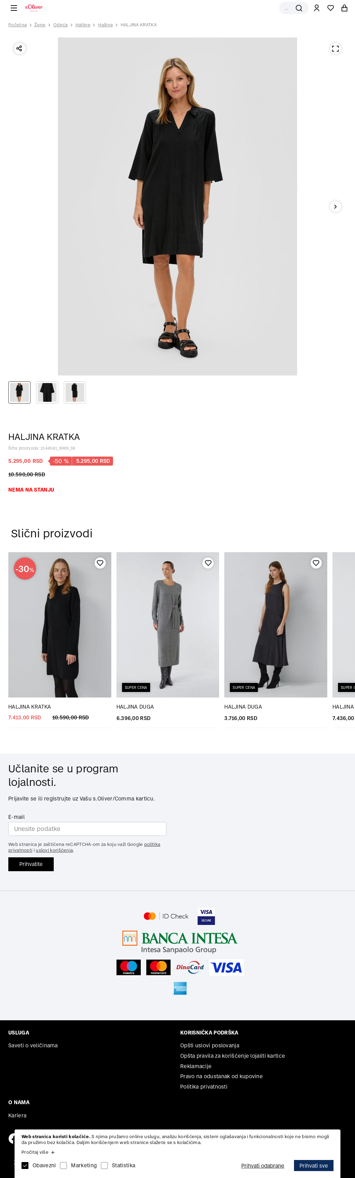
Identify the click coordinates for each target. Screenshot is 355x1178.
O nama (18, 1102)
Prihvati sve (314, 1165)
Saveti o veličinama (33, 1045)
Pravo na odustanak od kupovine (221, 1076)
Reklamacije (195, 1066)
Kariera (17, 1115)
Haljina (105, 25)
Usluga (18, 1032)
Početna (17, 25)
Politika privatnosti (203, 1086)
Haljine (83, 25)
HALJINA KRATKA (139, 25)
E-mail (16, 817)
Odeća (60, 25)
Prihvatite (31, 864)
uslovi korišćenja (54, 850)
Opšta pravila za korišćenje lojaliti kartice (232, 1056)
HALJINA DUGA (135, 706)
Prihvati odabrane (262, 1165)
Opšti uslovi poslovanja (209, 1045)
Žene (39, 25)
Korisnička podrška (209, 1032)
